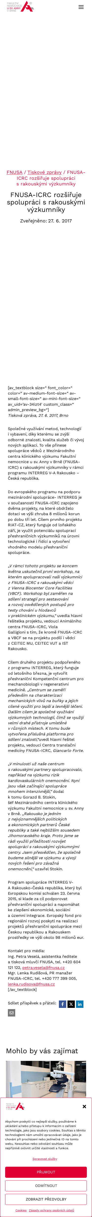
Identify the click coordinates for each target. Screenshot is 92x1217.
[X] (71, 1004)
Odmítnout (46, 1185)
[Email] (11, 1013)
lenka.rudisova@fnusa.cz (31, 984)
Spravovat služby (45, 1159)
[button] (84, 1106)
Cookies (20, 1210)
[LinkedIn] (79, 1004)
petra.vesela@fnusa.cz (43, 967)
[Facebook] (62, 1004)
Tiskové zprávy (44, 172)
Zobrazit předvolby (46, 1199)
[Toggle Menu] (81, 7)
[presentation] (46, 1083)
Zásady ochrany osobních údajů (51, 1210)
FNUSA (14, 172)
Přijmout (46, 1172)
